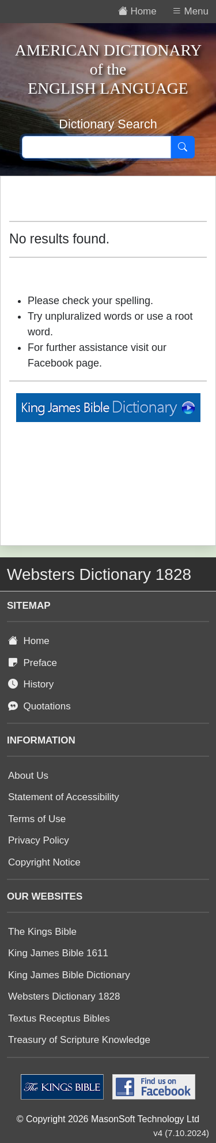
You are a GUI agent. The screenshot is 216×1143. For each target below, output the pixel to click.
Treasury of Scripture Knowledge (79, 1039)
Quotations (39, 706)
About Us (28, 775)
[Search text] (96, 147)
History (31, 684)
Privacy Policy (38, 840)
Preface (32, 662)
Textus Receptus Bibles (59, 1018)
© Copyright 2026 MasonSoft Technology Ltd (108, 1119)
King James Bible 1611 (58, 953)
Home (29, 640)
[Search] (182, 147)
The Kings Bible (42, 931)
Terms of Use (37, 818)
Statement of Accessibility (63, 796)
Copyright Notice (44, 862)
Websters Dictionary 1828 (64, 996)
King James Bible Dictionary (69, 975)
